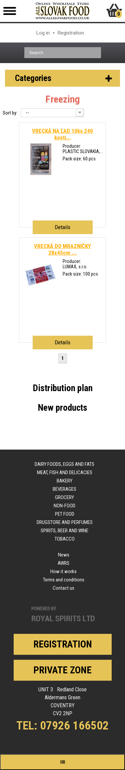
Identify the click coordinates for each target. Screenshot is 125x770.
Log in (43, 33)
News (63, 555)
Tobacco (65, 539)
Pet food (64, 514)
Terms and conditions (63, 580)
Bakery (64, 481)
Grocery (64, 497)
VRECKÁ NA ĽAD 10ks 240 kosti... (62, 134)
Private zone (62, 670)
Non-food (64, 506)
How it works (63, 571)
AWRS (63, 563)
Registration (71, 33)
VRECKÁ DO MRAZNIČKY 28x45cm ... (62, 249)
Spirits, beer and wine (64, 531)
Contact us (63, 588)
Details (62, 227)
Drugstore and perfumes (65, 522)
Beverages (64, 489)
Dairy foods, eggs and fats (64, 464)
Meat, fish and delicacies (64, 472)
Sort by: (10, 113)
